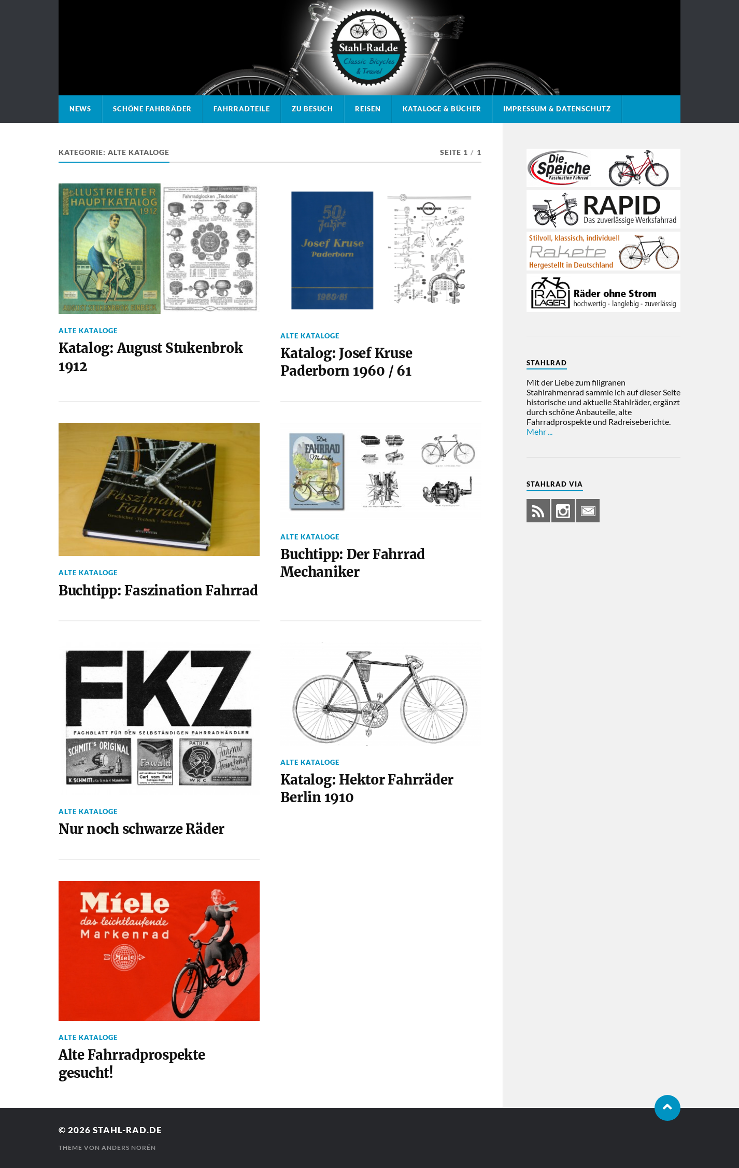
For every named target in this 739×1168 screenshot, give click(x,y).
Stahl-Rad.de (127, 1129)
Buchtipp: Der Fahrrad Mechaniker (352, 563)
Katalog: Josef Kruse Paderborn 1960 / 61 (346, 362)
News (80, 109)
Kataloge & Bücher (442, 109)
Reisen (368, 109)
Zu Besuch (312, 109)
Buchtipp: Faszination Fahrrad (158, 590)
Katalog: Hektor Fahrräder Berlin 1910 (366, 789)
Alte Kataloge (88, 330)
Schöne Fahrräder (152, 109)
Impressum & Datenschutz (557, 109)
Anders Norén (129, 1147)
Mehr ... (539, 431)
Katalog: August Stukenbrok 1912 (151, 357)
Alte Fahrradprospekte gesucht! (132, 1064)
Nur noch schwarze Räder (141, 829)
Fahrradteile (242, 109)
